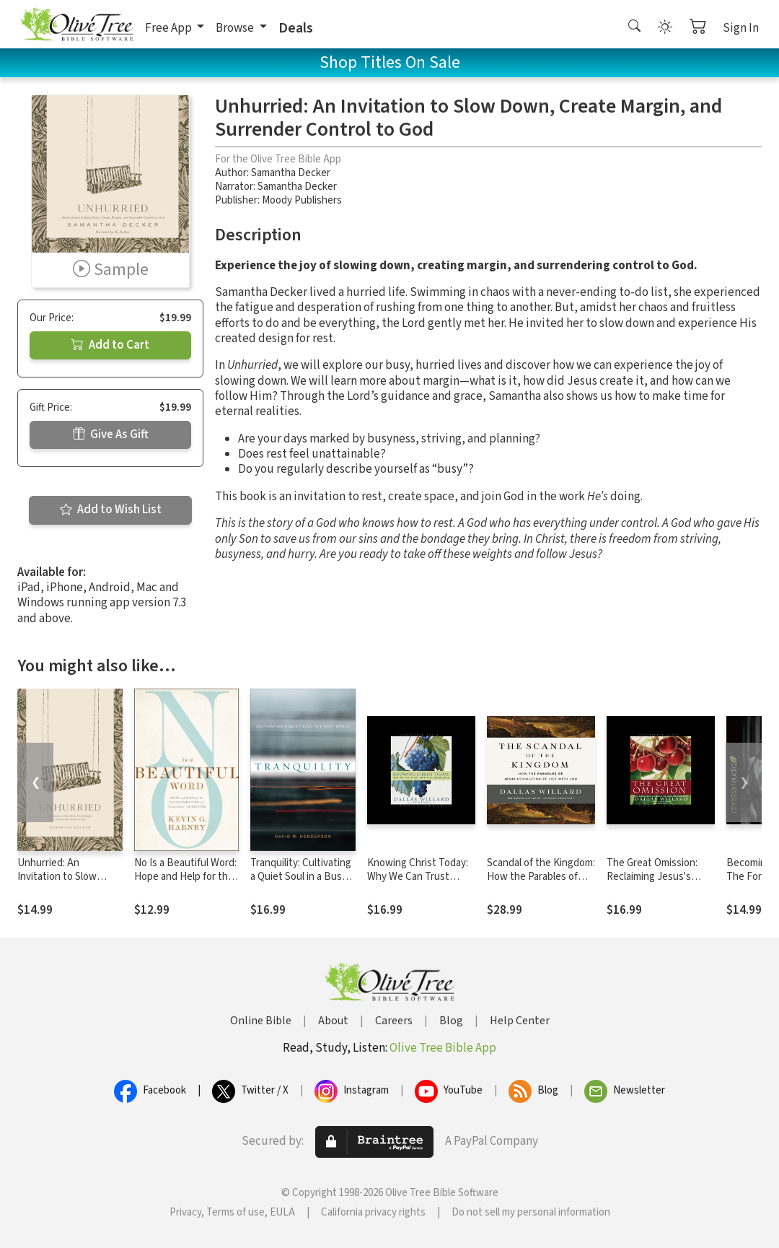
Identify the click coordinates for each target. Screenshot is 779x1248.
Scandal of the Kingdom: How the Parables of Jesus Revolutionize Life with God (541, 883)
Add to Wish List (111, 509)
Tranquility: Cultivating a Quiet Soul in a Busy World (300, 876)
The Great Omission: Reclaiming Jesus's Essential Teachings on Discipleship (658, 883)
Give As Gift (111, 434)
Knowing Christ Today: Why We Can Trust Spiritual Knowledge (417, 876)
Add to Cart (110, 345)
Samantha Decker (290, 172)
